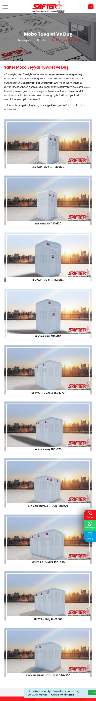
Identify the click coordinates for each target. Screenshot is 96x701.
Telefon (90, 514)
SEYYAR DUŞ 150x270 (48, 449)
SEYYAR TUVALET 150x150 (48, 280)
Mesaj (90, 536)
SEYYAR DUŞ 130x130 (48, 223)
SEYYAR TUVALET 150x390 (48, 562)
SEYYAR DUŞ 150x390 (48, 619)
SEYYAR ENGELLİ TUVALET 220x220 (48, 675)
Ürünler (41, 40)
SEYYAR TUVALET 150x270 (48, 393)
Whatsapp (90, 525)
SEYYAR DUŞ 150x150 (48, 336)
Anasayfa (23, 40)
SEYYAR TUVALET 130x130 (48, 167)
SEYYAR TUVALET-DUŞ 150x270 (48, 506)
